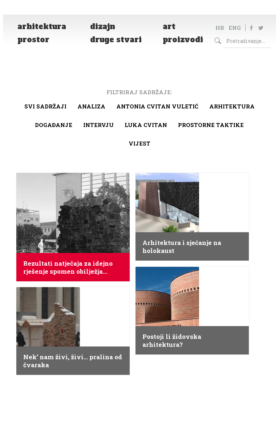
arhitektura (232, 106)
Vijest (139, 143)
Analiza (91, 106)
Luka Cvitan (146, 124)
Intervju (98, 124)
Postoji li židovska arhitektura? (171, 341)
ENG (235, 27)
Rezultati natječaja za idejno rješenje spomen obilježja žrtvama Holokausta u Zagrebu (71, 267)
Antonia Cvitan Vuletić (157, 106)
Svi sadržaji (45, 106)
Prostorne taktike (211, 124)
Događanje (53, 124)
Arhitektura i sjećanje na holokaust (181, 247)
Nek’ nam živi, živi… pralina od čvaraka (72, 361)
